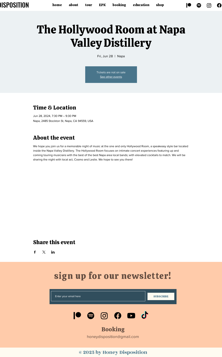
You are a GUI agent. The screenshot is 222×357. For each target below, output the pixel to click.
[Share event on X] (44, 252)
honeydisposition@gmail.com (113, 336)
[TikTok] (144, 315)
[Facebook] (117, 315)
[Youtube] (131, 315)
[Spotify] (199, 5)
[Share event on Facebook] (35, 252)
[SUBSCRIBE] (161, 296)
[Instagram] (209, 5)
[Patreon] (189, 5)
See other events (111, 76)
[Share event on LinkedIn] (53, 252)
